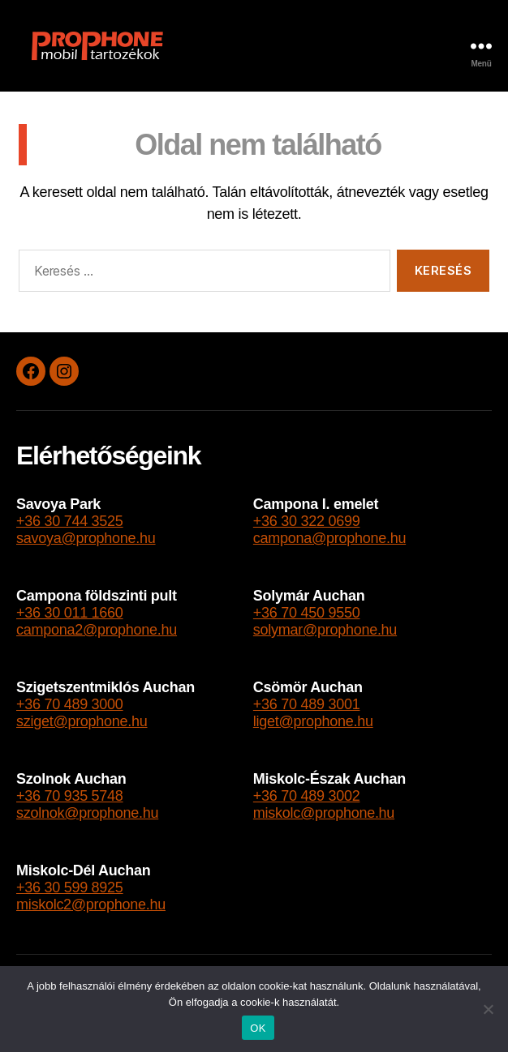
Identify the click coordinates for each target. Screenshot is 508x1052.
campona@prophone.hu (329, 538)
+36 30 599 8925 (69, 887)
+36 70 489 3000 (69, 704)
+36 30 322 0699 (306, 521)
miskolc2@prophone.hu (91, 904)
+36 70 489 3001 (306, 704)
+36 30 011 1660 (69, 613)
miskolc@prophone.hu (323, 813)
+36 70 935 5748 (69, 796)
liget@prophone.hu (313, 721)
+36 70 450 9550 (306, 613)
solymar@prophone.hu (325, 630)
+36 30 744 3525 (69, 521)
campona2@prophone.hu (96, 630)
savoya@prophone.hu (86, 538)
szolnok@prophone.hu (87, 813)
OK (257, 1028)
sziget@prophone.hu (82, 721)
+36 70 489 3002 (306, 796)
